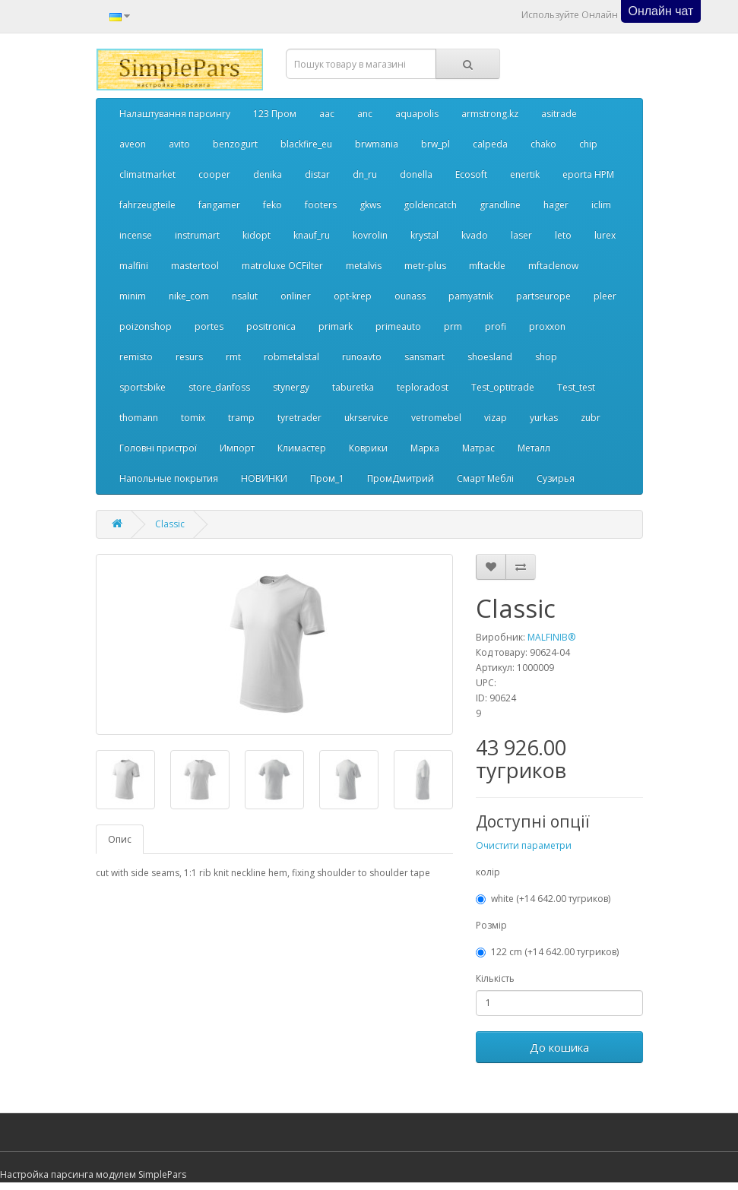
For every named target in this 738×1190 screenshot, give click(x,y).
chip (588, 144)
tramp (241, 417)
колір (488, 872)
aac (326, 113)
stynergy (291, 387)
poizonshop (145, 326)
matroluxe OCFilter (282, 265)
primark (335, 326)
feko (272, 204)
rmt (233, 356)
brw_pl (435, 144)
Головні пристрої (158, 448)
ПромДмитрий (400, 478)
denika (267, 174)
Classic (170, 523)
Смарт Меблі (485, 478)
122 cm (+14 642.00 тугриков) (547, 951)
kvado (474, 235)
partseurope (543, 296)
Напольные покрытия (168, 478)
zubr (590, 417)
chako (543, 144)
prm (453, 326)
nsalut (245, 296)
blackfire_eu (306, 144)
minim (132, 296)
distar (317, 174)
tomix (193, 417)
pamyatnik (470, 296)
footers (321, 204)
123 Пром (274, 113)
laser (521, 235)
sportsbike (142, 387)
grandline (500, 204)
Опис (119, 839)
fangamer (219, 204)
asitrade (559, 113)
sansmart (424, 356)
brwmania (376, 144)
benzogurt (235, 144)
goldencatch (430, 204)
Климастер (301, 448)
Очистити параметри (524, 845)
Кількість (495, 978)
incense (135, 235)
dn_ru (365, 174)
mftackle (487, 265)
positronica (271, 326)
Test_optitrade (502, 387)
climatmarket (147, 174)
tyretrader (299, 417)
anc (364, 113)
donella (416, 174)
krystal (424, 235)
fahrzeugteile (147, 204)
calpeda (490, 144)
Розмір (491, 925)
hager (556, 204)
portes (209, 326)
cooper (214, 174)
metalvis (364, 265)
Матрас (478, 448)
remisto (136, 356)
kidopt (256, 235)
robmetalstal (291, 356)
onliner (295, 296)
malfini (133, 265)
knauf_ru (311, 235)
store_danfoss (219, 387)
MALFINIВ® (551, 637)
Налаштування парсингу (174, 113)
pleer (605, 296)
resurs (189, 356)
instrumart (197, 235)
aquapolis (417, 113)
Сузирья (556, 478)
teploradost (422, 387)
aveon (132, 144)
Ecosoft (471, 174)
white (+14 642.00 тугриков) (543, 898)
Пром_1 (327, 478)
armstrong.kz (489, 113)
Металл (534, 448)
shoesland (489, 356)
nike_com (189, 296)
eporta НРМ (588, 174)
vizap (495, 417)
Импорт (237, 448)
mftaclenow (553, 265)
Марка (424, 448)
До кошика (559, 1047)
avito (179, 144)
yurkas (544, 417)
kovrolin (370, 235)
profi (495, 326)
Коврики (368, 448)
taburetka (353, 387)
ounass (410, 296)
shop (546, 356)
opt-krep (353, 296)
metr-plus (425, 265)
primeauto (398, 326)
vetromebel (436, 417)
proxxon (547, 326)
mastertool (195, 265)
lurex (605, 235)
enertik (525, 174)
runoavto (362, 356)
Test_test (576, 387)
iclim (601, 204)
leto (563, 235)
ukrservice (366, 417)
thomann (138, 417)
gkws (370, 204)
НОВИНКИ (264, 478)
